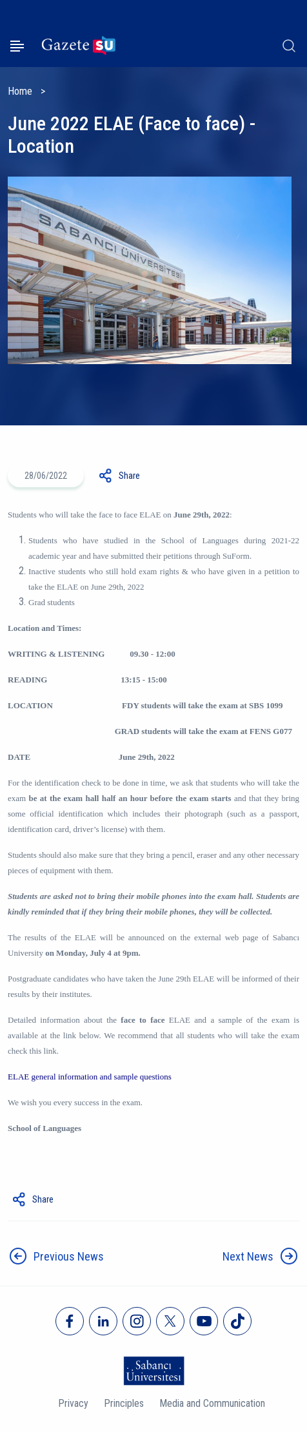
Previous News (69, 1256)
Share (129, 475)
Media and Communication (212, 1403)
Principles (124, 1403)
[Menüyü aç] (17, 46)
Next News (248, 1256)
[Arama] (289, 45)
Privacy (73, 1403)
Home (20, 91)
